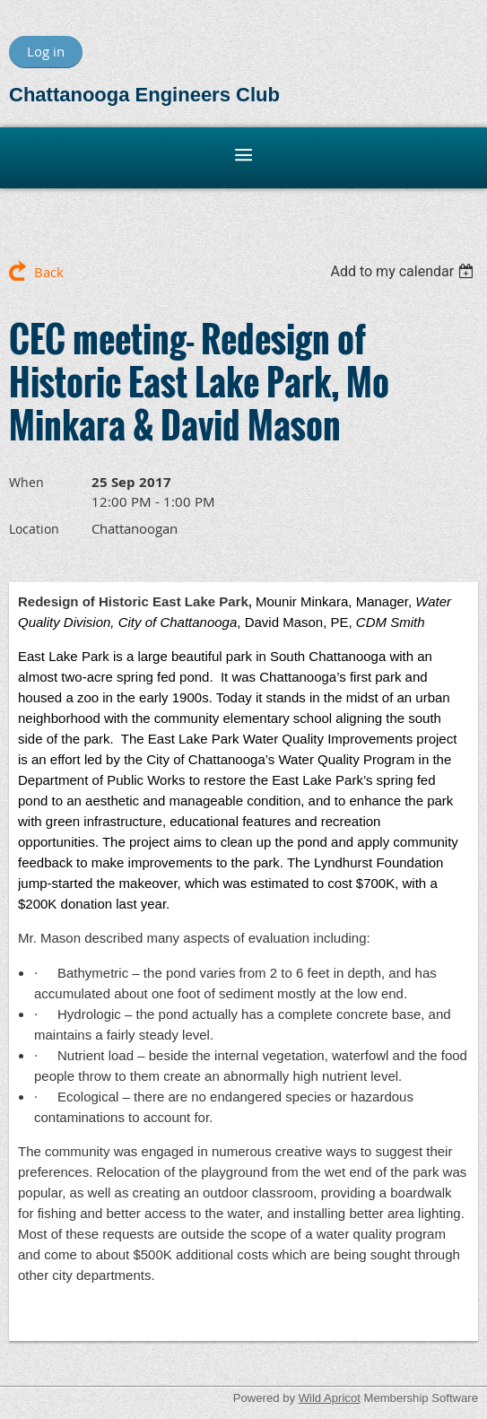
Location (34, 528)
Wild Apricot (330, 1398)
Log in (46, 51)
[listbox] (404, 271)
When (26, 482)
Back (49, 272)
